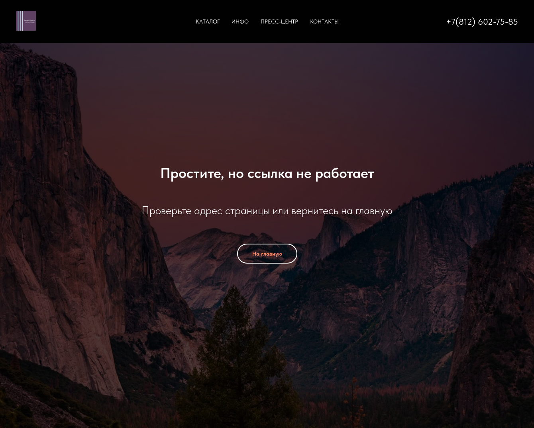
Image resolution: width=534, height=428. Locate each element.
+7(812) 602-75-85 (482, 21)
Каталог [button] (208, 21)
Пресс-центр (279, 21)
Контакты (324, 21)
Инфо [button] (240, 21)
